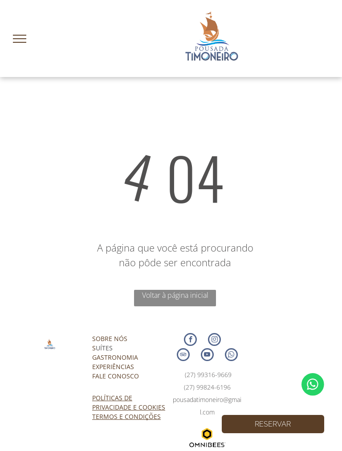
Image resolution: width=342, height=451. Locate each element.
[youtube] (207, 355)
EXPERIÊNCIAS (113, 366)
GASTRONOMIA (115, 357)
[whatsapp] (231, 355)
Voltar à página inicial (175, 295)
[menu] (19, 38)
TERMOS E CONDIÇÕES (126, 416)
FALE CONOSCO (115, 376)
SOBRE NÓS (109, 338)
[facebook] (190, 340)
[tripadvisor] (183, 355)
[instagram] (214, 340)
